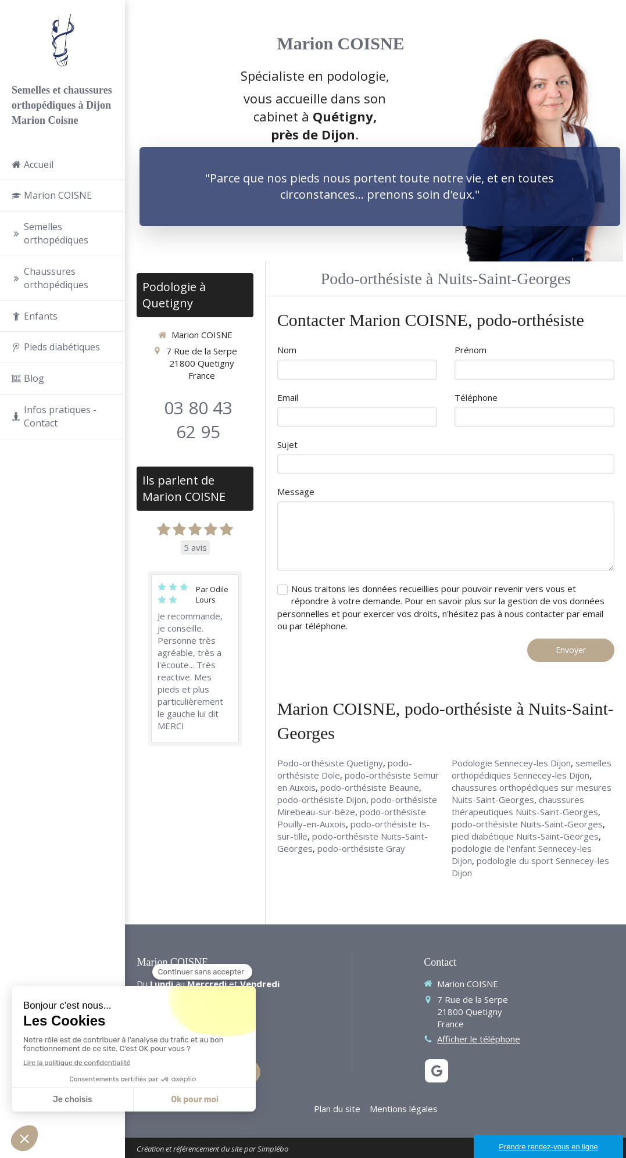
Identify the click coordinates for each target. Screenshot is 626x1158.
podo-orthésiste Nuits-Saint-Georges (527, 824)
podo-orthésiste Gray (361, 848)
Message (295, 491)
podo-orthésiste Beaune (369, 787)
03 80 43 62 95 (198, 419)
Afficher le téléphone (478, 1039)
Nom (286, 350)
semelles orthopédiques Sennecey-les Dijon (531, 769)
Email (287, 397)
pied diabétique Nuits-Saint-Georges (525, 836)
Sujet (287, 444)
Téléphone (476, 397)
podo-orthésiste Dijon (321, 799)
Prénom (471, 350)
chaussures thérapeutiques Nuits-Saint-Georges (525, 806)
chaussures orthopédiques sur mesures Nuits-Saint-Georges (531, 793)
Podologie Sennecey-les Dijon (511, 763)
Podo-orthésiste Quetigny (330, 763)
